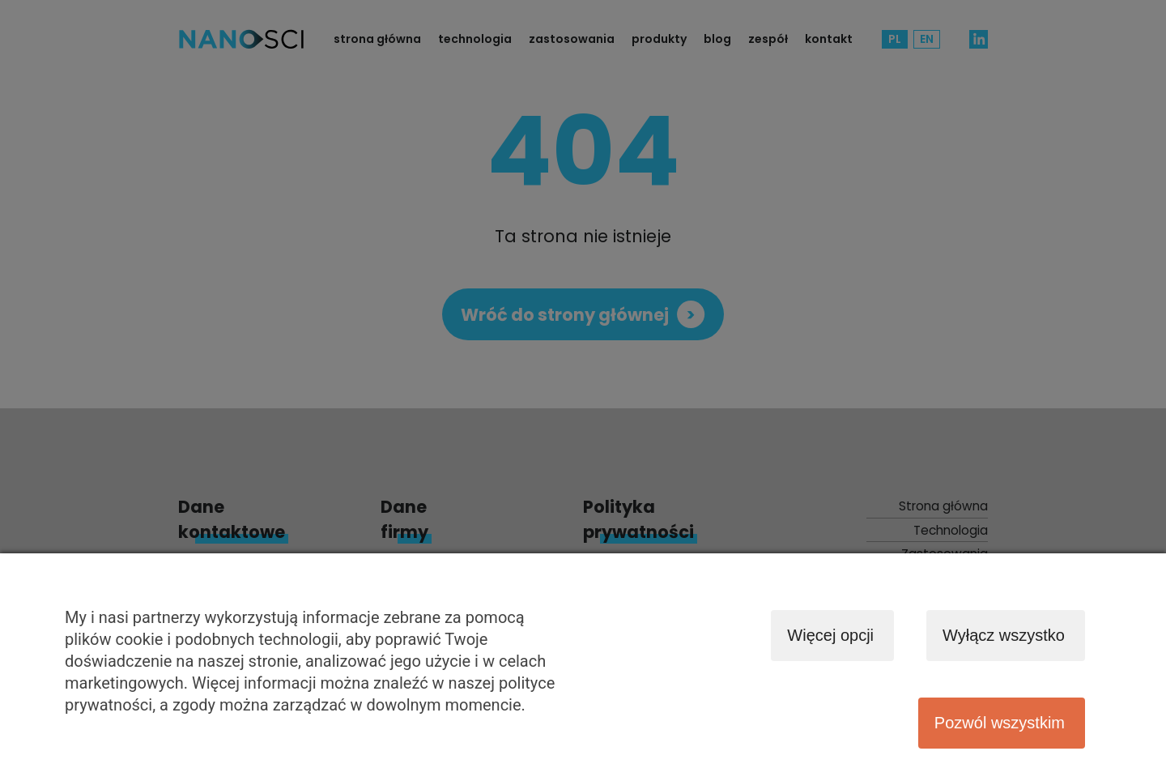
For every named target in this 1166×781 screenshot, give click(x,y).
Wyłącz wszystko (1004, 635)
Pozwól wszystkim (999, 723)
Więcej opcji (830, 635)
